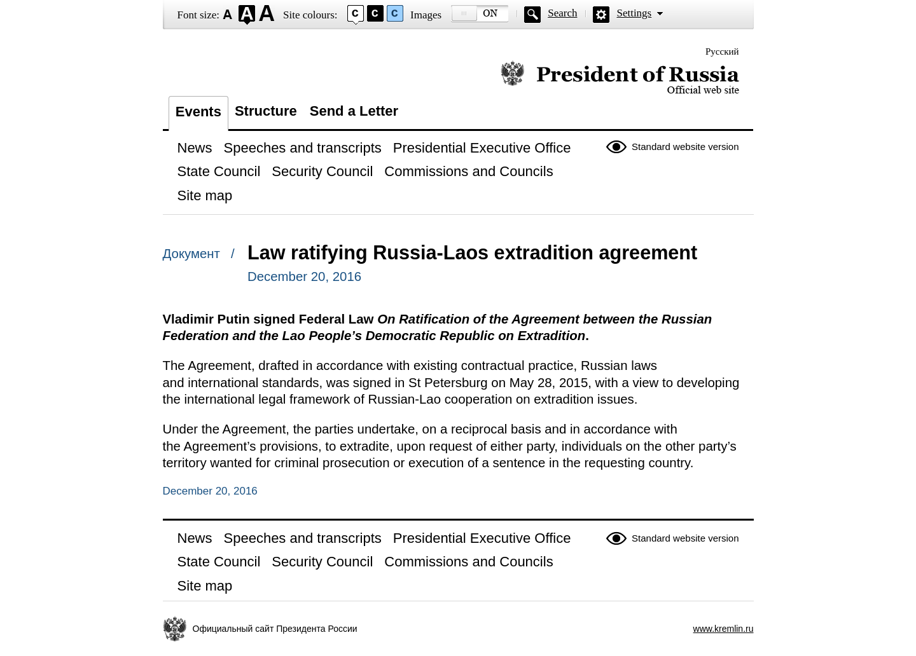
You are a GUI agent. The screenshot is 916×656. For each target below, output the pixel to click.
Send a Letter (354, 111)
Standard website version (685, 146)
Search (562, 13)
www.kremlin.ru (723, 629)
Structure (266, 111)
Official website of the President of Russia (620, 78)
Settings (633, 13)
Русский (722, 51)
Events (198, 112)
